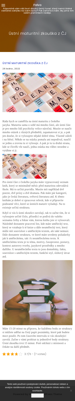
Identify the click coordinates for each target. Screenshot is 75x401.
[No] (71, 390)
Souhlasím (37, 395)
